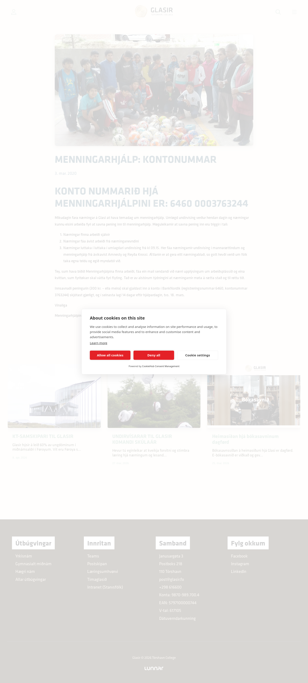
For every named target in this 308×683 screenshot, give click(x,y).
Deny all (153, 355)
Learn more (98, 343)
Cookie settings (197, 355)
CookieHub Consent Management (160, 366)
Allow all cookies (110, 355)
